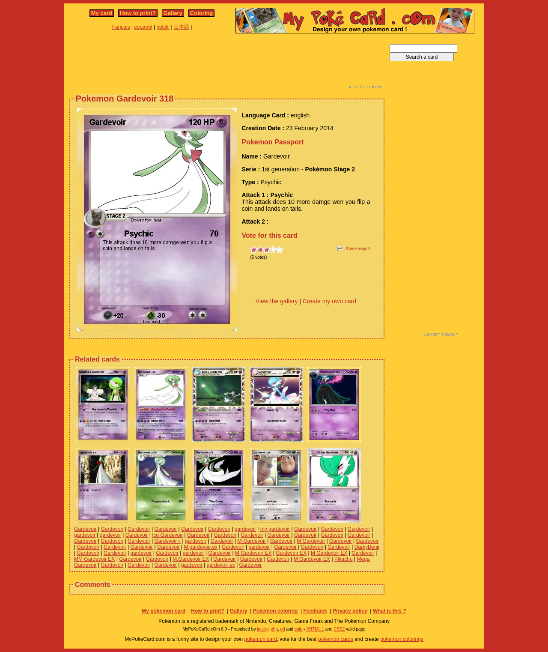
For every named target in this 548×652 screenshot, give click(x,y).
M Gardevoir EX (253, 553)
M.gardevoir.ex (200, 547)
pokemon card (260, 639)
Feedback (315, 611)
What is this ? (389, 611)
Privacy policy (350, 611)
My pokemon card (163, 611)
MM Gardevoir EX (94, 559)
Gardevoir (85, 529)
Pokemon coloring (275, 611)
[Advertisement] (227, 63)
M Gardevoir (311, 541)
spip (298, 629)
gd (282, 629)
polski (163, 27)
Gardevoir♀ (167, 541)
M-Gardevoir (251, 541)
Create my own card (329, 301)
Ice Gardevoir (167, 535)
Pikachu (343, 559)
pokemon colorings (401, 639)
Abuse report (357, 248)
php (274, 629)
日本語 (181, 27)
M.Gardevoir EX (191, 559)
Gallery (173, 13)
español (143, 27)
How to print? (138, 13)
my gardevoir (275, 529)
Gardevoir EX (291, 553)
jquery (262, 629)
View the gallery (277, 301)
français (121, 27)
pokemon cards (335, 639)
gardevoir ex (221, 565)
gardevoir (245, 529)
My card (101, 13)
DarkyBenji (366, 547)
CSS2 (339, 629)
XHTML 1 (315, 629)
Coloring (201, 13)
